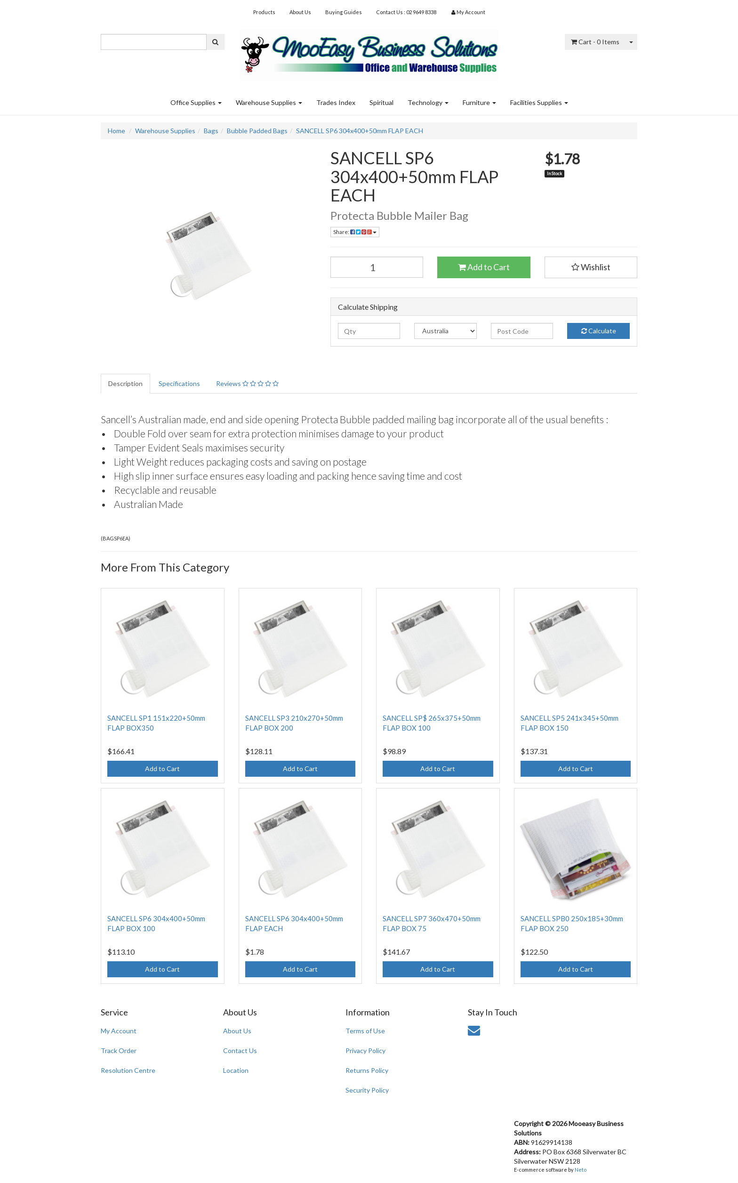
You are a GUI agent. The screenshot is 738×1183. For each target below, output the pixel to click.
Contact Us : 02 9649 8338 (406, 12)
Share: (355, 231)
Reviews (247, 383)
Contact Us (240, 1050)
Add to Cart (484, 267)
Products (264, 12)
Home (116, 131)
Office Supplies (196, 102)
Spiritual (381, 102)
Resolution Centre (128, 1070)
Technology (428, 102)
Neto (580, 1170)
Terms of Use (365, 1031)
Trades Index (335, 102)
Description (125, 383)
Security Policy (367, 1090)
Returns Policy (366, 1070)
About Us (300, 12)
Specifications (179, 383)
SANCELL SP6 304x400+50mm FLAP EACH (359, 131)
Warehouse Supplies (269, 102)
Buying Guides (343, 12)
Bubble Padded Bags (257, 131)
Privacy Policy (365, 1050)
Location (236, 1070)
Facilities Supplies (539, 102)
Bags (211, 131)
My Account (118, 1031)
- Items (595, 42)
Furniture (479, 102)
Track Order (118, 1050)
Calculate (598, 331)
